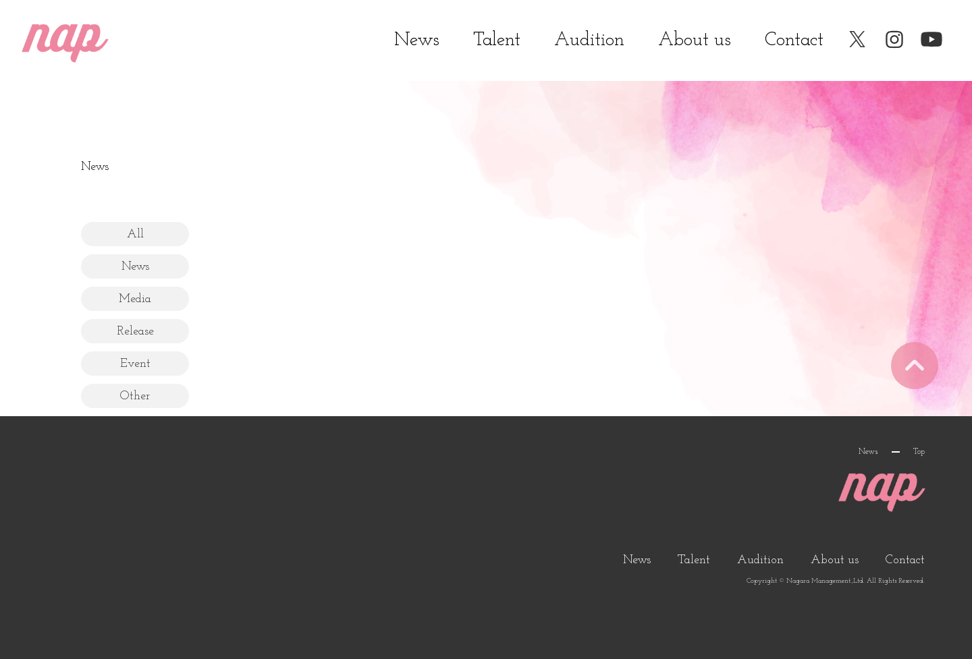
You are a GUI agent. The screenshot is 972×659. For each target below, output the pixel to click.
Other (135, 396)
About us (694, 40)
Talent (496, 40)
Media (135, 299)
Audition (589, 40)
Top (919, 452)
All (135, 234)
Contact (794, 40)
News (416, 40)
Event (135, 363)
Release (135, 331)
